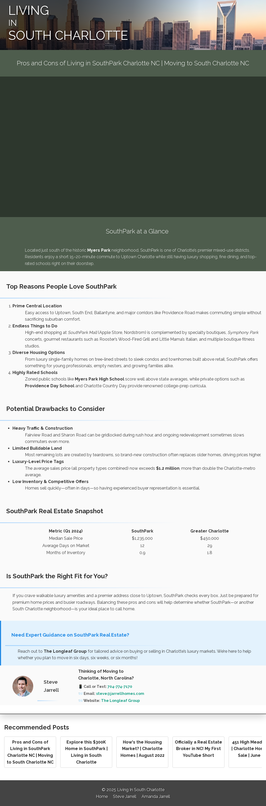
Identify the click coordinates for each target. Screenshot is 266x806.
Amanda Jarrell (156, 796)
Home (102, 796)
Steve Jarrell (124, 796)
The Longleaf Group (120, 700)
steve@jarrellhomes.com (120, 693)
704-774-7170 (120, 686)
